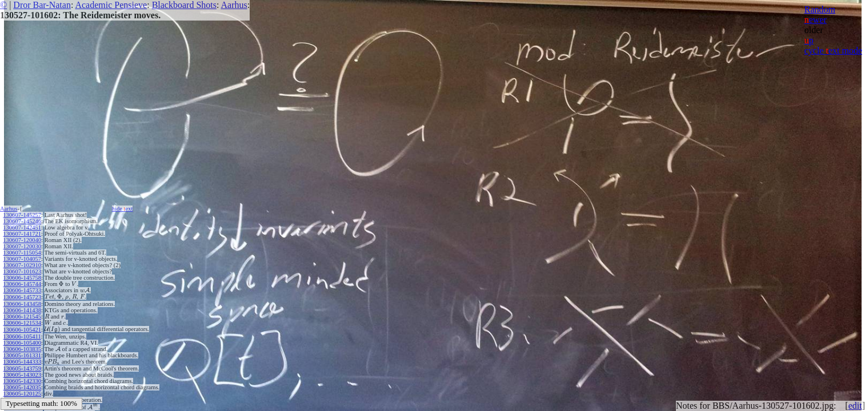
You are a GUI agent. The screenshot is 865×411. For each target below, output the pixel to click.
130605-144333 (22, 361)
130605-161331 (22, 355)
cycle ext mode (833, 50)
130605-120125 (22, 393)
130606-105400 (22, 343)
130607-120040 (22, 240)
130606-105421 (22, 330)
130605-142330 (22, 381)
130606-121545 (22, 316)
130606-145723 (22, 297)
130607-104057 (22, 259)
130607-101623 (22, 271)
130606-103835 (22, 349)
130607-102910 (22, 265)
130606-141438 (22, 310)
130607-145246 (22, 221)
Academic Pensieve (111, 5)
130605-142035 (22, 387)
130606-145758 (22, 278)
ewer (815, 20)
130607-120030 (22, 246)
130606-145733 (22, 290)
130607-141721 (22, 234)
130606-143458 (22, 304)
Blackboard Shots (184, 5)
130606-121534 (22, 323)
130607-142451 (22, 227)
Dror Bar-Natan (42, 5)
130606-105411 (22, 336)
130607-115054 (22, 252)
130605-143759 (22, 368)
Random (819, 9)
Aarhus (234, 5)
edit (855, 405)
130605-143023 (22, 375)
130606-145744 (22, 284)
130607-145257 (22, 215)
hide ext (122, 209)
